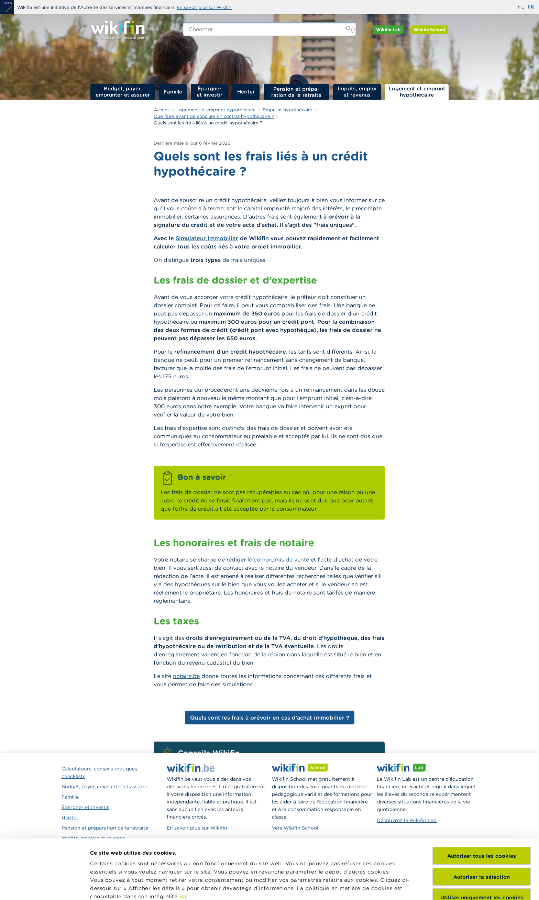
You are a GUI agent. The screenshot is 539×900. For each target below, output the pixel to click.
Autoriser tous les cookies (481, 800)
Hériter (246, 91)
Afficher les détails (115, 886)
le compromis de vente (278, 559)
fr (531, 7)
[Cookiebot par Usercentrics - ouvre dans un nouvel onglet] (44, 886)
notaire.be (186, 676)
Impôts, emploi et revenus (357, 91)
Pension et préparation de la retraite (296, 92)
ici (183, 840)
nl (521, 7)
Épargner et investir (209, 91)
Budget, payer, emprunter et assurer (123, 91)
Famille (173, 91)
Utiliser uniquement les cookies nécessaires (481, 844)
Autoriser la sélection (481, 820)
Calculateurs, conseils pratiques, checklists (100, 772)
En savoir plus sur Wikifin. (204, 7)
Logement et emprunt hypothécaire (417, 91)
